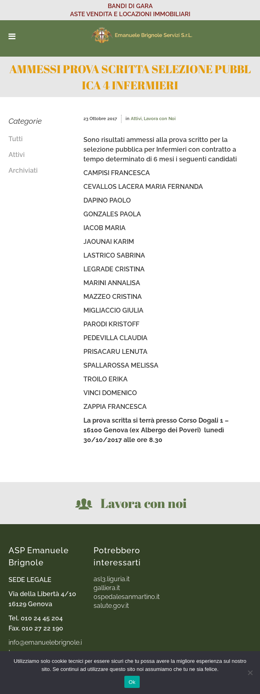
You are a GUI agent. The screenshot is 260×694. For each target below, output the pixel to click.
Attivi (17, 155)
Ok (131, 682)
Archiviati (23, 170)
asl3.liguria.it (112, 579)
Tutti (16, 139)
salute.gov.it (111, 605)
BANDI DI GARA (130, 6)
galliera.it (107, 588)
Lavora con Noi (160, 118)
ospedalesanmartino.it (127, 597)
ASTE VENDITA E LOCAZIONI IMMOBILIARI (130, 14)
